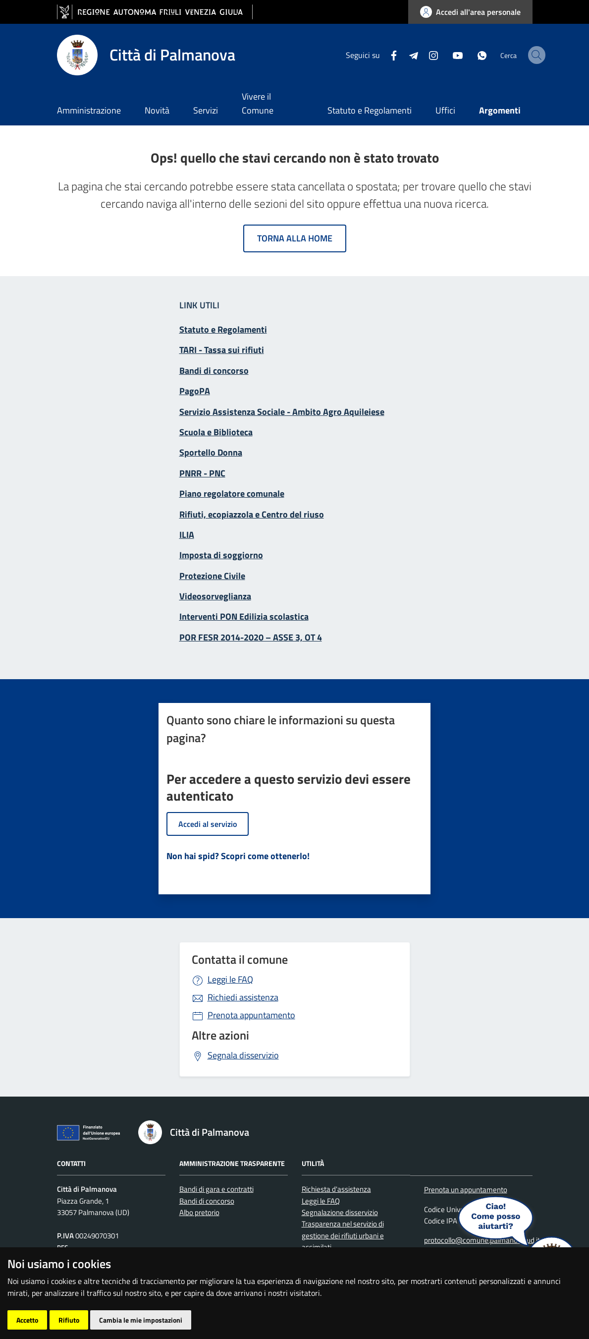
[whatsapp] (457, 54)
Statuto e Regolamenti (369, 110)
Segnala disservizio (243, 1055)
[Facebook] (369, 54)
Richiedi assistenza (243, 997)
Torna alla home (294, 238)
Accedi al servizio (207, 824)
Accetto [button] (27, 1320)
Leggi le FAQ (230, 979)
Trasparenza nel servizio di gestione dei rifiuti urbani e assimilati (343, 1235)
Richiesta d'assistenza (336, 1189)
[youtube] (433, 54)
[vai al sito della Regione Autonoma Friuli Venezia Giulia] (155, 12)
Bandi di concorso (206, 1201)
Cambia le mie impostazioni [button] (140, 1320)
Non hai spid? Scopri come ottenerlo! (238, 856)
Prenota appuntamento (251, 1015)
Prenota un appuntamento (465, 1189)
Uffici (445, 110)
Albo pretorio (199, 1212)
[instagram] (409, 54)
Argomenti (500, 110)
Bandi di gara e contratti (216, 1189)
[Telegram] (389, 54)
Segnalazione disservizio (340, 1212)
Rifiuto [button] (68, 1320)
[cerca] (521, 55)
